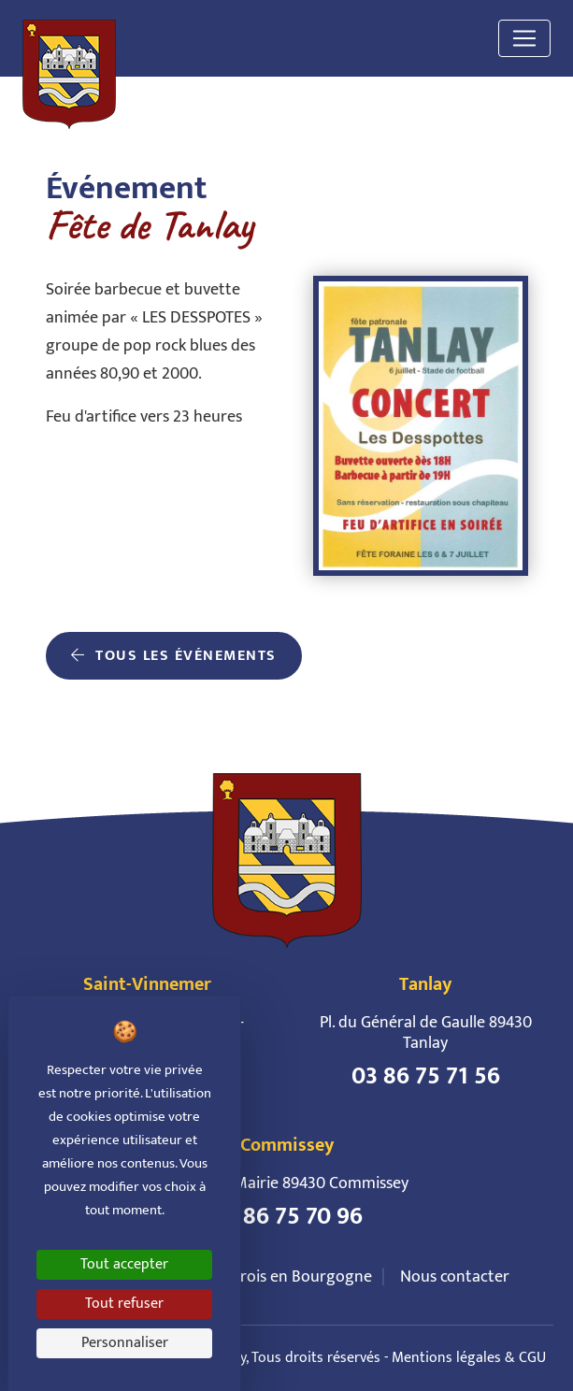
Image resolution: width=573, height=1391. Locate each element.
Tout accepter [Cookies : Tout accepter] (124, 1264)
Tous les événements (174, 655)
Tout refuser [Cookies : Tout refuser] (124, 1303)
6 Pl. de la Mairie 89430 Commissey (286, 1183)
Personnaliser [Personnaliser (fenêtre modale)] (124, 1342)
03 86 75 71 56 (425, 1077)
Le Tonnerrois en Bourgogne (271, 1277)
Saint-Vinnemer (147, 984)
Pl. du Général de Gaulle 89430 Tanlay (426, 1033)
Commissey (287, 1145)
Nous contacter (454, 1277)
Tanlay (425, 984)
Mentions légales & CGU (469, 1357)
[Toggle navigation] (524, 38)
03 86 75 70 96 (287, 1217)
